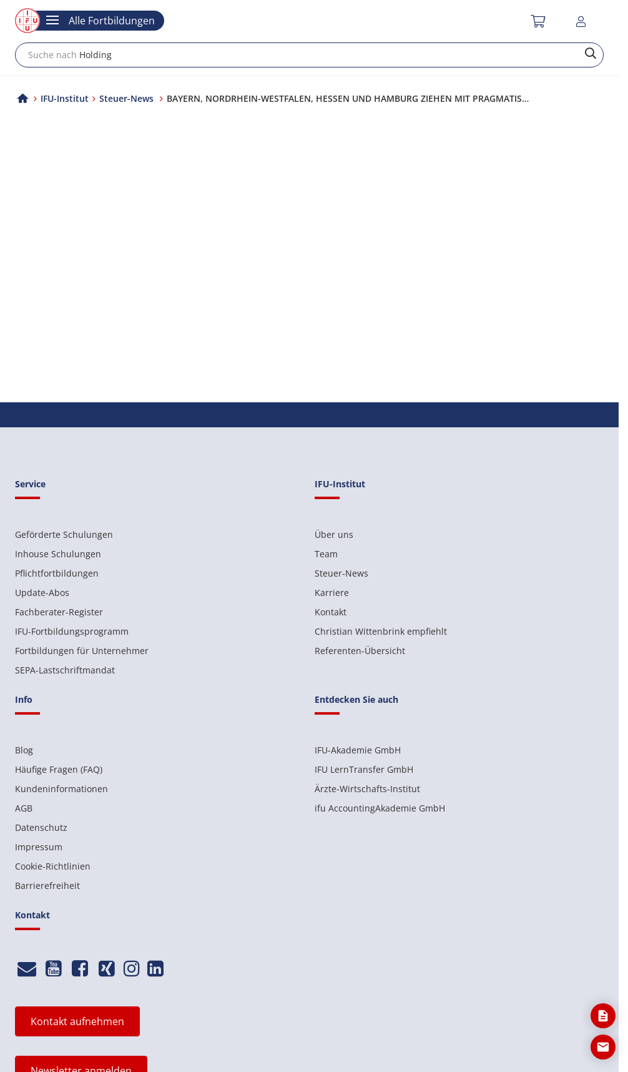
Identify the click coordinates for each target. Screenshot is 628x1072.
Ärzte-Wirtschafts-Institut (367, 789)
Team (326, 554)
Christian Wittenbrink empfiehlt (381, 631)
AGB (23, 808)
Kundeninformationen (61, 789)
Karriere (332, 592)
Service (30, 484)
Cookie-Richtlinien (53, 866)
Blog (24, 750)
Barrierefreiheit (47, 885)
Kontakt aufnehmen (77, 1021)
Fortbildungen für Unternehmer (82, 651)
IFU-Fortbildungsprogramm (72, 631)
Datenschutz (41, 827)
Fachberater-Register (59, 612)
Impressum (38, 847)
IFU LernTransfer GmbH (364, 769)
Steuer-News (341, 573)
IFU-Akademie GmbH (358, 750)
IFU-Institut (65, 98)
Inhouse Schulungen (58, 554)
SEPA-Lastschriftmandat (65, 670)
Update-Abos (42, 592)
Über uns (334, 534)
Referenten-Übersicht (360, 651)
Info (23, 699)
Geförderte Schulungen (64, 534)
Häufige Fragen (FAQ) (58, 769)
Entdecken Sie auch (356, 699)
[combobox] (309, 54)
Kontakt (330, 612)
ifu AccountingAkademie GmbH (380, 808)
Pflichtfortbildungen (57, 573)
